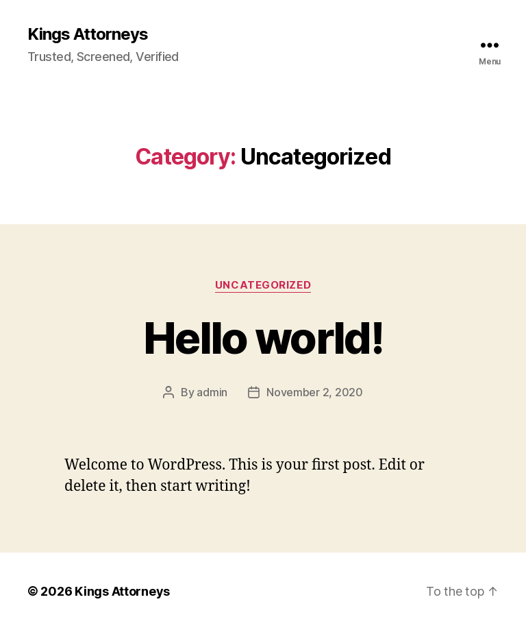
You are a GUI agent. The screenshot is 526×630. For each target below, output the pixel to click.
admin (212, 392)
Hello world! (263, 337)
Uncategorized (263, 285)
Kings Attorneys (87, 34)
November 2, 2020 (314, 392)
